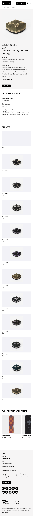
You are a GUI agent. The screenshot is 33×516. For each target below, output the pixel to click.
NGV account (8, 478)
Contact (4, 456)
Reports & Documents (8, 466)
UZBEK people (9, 45)
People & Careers (7, 464)
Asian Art (4, 106)
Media (3, 461)
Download (6, 86)
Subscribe (6, 482)
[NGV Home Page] (6, 3)
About (3, 454)
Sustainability (6, 459)
